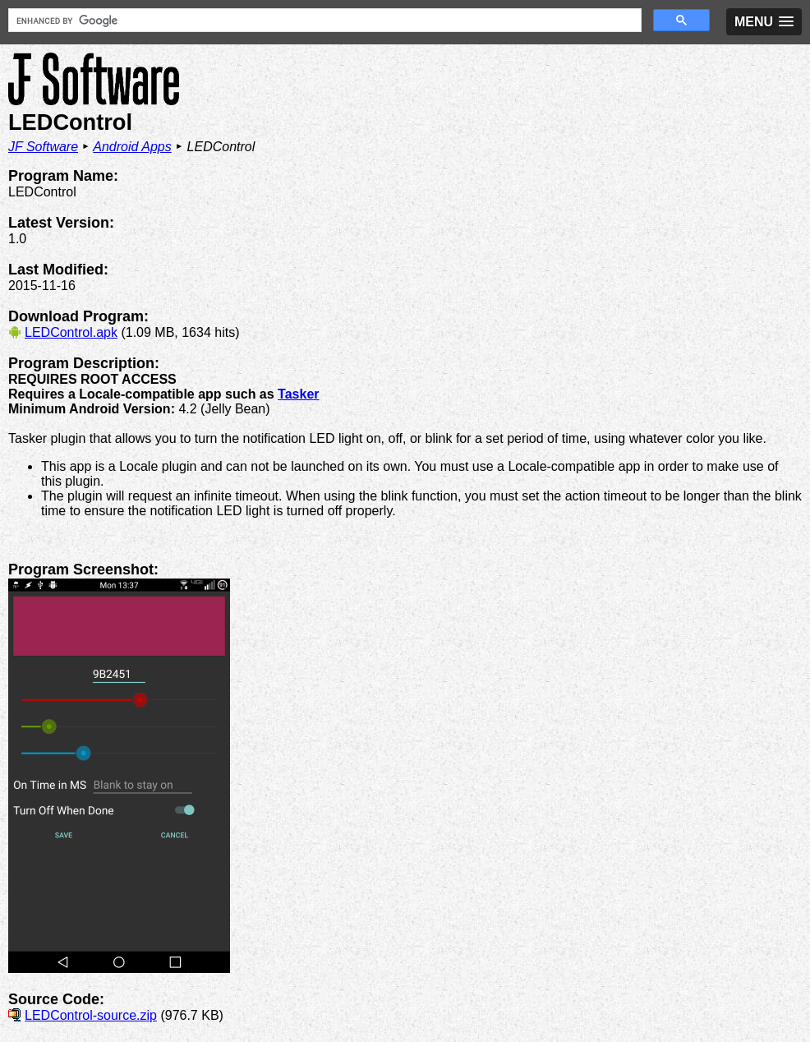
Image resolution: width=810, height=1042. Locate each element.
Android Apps (132, 147)
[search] (323, 20)
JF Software (43, 147)
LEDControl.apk (71, 332)
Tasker (298, 394)
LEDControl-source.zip (91, 1015)
